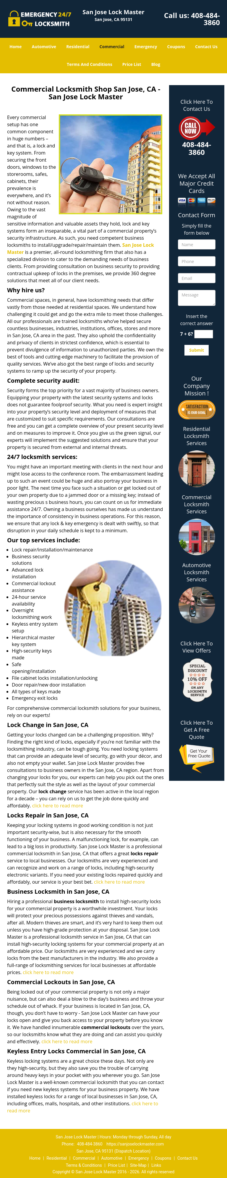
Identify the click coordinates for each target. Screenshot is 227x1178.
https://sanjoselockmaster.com (135, 1144)
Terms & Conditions (84, 1165)
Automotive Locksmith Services (196, 572)
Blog (155, 64)
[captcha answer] (203, 334)
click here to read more (57, 805)
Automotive (44, 46)
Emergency (145, 46)
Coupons (176, 46)
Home (15, 46)
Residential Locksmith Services (196, 436)
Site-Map (138, 1165)
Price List (131, 64)
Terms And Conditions (89, 64)
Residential (77, 46)
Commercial (112, 46)
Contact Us (206, 46)
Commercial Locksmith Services (197, 504)
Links (156, 1165)
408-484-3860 (205, 18)
